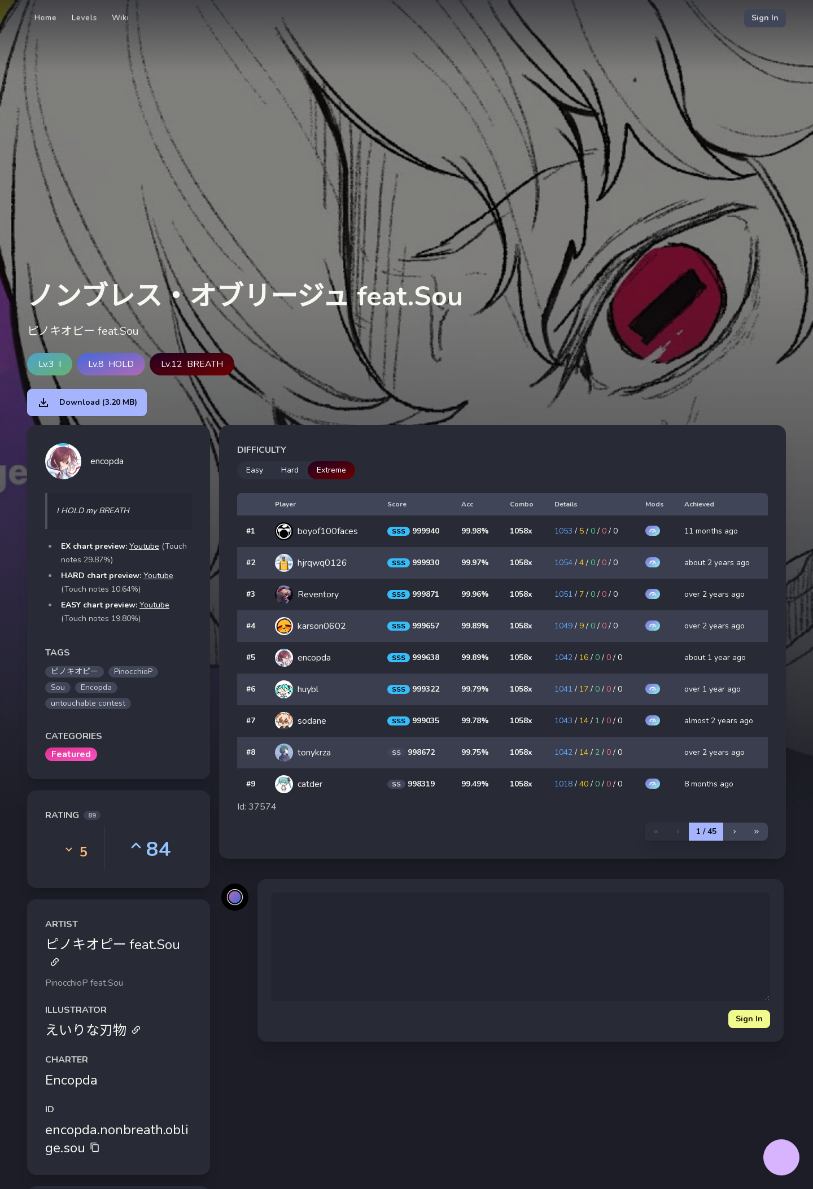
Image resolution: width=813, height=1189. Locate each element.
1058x (521, 531)
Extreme (331, 470)
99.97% (475, 562)
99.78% (475, 720)
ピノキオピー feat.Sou (112, 951)
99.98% (475, 531)
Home (45, 17)
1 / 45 (706, 831)
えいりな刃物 (93, 1030)
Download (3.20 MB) (87, 402)
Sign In (765, 17)
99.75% (475, 752)
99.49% (475, 784)
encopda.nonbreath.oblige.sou (117, 1139)
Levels (84, 17)
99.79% (475, 689)
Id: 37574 (257, 807)
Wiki (120, 17)
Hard (290, 470)
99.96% (475, 594)
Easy (254, 470)
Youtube (144, 546)
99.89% (475, 625)
